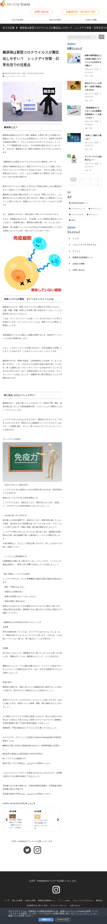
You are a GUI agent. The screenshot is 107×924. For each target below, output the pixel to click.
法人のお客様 (17, 20)
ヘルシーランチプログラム (84, 245)
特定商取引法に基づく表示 (37, 906)
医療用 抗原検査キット (83, 257)
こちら (29, 763)
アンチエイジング (77, 209)
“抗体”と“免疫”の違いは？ (93, 137)
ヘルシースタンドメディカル (15, 76)
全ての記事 (9, 27)
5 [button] (73, 184)
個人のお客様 (55, 20)
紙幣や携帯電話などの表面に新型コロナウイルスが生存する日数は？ (93, 60)
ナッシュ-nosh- (64, 901)
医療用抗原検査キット (78, 203)
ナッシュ (77, 251)
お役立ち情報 (91, 20)
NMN (72, 220)
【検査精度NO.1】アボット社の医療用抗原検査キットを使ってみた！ (93, 113)
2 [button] (81, 179)
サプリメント (95, 209)
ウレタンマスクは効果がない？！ (93, 158)
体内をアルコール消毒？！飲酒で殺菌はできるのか (93, 86)
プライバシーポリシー (58, 906)
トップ (76, 238)
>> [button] (98, 184)
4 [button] (98, 179)
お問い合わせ (41, 11)
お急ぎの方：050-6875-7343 (80, 11)
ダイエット (92, 215)
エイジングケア (76, 215)
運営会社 (99, 901)
